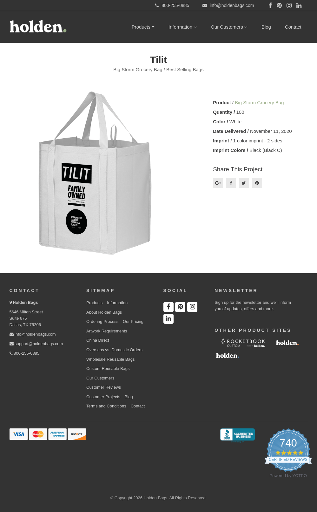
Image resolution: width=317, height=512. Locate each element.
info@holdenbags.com (33, 334)
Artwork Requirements (106, 331)
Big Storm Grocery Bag (259, 102)
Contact (293, 27)
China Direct (97, 340)
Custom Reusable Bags (108, 368)
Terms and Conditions (106, 406)
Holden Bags (25, 302)
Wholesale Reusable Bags (110, 359)
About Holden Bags (104, 312)
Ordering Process (102, 321)
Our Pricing (133, 321)
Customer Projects (103, 396)
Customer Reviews (103, 387)
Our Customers (229, 27)
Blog (266, 27)
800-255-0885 (25, 353)
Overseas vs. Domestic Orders (114, 349)
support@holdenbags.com (36, 343)
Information (182, 27)
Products (143, 27)
